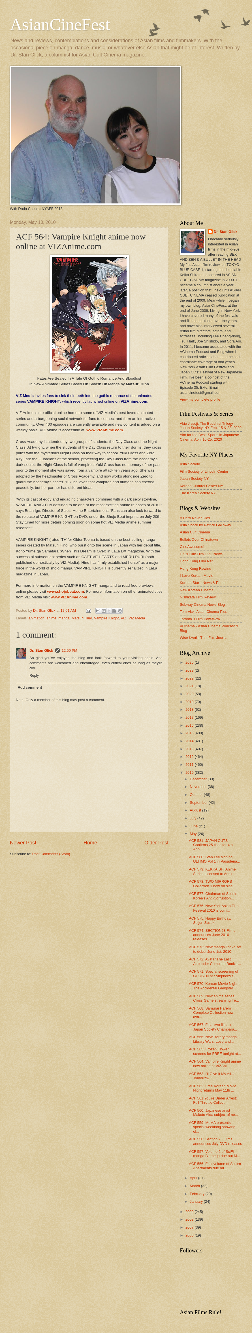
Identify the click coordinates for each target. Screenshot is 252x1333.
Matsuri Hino (82, 618)
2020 (190, 694)
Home (90, 843)
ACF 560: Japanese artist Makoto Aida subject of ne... (213, 1112)
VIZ (124, 618)
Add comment (30, 687)
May (194, 834)
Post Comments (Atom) (51, 854)
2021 (190, 686)
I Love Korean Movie (196, 575)
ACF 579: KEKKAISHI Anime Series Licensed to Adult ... (212, 871)
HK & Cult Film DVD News (201, 554)
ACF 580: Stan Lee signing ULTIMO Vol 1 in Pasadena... (214, 859)
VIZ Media (137, 618)
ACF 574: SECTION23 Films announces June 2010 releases (212, 934)
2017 (190, 717)
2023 (190, 670)
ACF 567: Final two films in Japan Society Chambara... (213, 1027)
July (193, 818)
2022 (190, 678)
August (196, 810)
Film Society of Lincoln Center (204, 471)
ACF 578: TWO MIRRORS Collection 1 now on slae (211, 883)
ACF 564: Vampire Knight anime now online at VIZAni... (215, 1063)
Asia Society (190, 464)
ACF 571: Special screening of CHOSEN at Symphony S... (213, 973)
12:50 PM (69, 650)
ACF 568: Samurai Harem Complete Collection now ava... (211, 1012)
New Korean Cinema (196, 590)
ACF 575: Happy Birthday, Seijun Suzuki (210, 920)
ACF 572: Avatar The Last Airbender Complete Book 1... (215, 961)
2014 (190, 741)
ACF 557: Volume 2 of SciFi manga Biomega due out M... (214, 1153)
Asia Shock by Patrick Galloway (205, 525)
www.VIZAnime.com (104, 430)
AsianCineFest (60, 24)
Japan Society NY (194, 478)
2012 (190, 756)
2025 (190, 662)
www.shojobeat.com (65, 591)
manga (63, 618)
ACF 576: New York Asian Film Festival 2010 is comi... (213, 908)
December (199, 779)
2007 (190, 1227)
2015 (190, 733)
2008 (190, 1219)
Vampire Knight (106, 618)
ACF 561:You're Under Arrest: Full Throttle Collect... (213, 1100)
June (194, 826)
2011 (190, 764)
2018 (190, 709)
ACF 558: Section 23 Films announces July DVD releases (215, 1141)
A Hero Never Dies (195, 518)
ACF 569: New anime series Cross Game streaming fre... (214, 998)
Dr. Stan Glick (41, 650)
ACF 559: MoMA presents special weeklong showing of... (212, 1127)
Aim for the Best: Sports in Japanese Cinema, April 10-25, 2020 (209, 437)
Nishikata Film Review (198, 597)
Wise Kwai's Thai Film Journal (204, 638)
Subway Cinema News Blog (202, 604)
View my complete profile (200, 399)
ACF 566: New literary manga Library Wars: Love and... (213, 1039)
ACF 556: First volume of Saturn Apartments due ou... (215, 1166)
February (197, 1194)
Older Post (156, 843)
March (195, 1186)
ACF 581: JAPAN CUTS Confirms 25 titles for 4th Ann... (211, 844)
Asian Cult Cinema (195, 532)
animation (36, 618)
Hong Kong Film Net (196, 561)
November (199, 787)
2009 (190, 1212)
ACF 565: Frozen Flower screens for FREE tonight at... (215, 1051)
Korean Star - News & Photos (203, 583)
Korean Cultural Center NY (201, 486)
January (197, 1201)
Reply (34, 675)
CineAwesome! (192, 546)
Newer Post (23, 843)
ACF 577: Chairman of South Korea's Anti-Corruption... (212, 896)
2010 (190, 772)
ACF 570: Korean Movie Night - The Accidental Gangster (214, 985)
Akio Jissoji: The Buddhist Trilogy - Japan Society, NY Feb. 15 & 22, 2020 (211, 425)
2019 (190, 702)
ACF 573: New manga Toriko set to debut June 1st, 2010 (215, 949)
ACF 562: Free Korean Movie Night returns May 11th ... (212, 1088)
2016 (190, 725)
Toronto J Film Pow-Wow (200, 619)
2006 (190, 1235)
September (199, 802)
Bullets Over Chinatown (199, 539)
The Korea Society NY (198, 493)
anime (51, 618)
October (197, 794)
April (194, 1178)
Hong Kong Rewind (195, 568)
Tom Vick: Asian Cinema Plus (203, 611)
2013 (190, 749)
